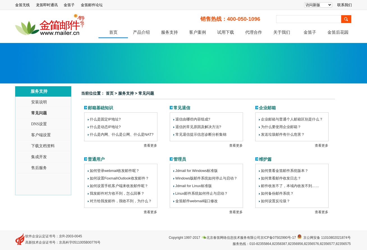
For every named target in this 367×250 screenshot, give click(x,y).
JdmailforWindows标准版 (196, 171)
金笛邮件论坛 (92, 5)
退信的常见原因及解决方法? (198, 127)
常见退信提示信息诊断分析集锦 (200, 134)
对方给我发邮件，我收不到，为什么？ (121, 201)
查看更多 (150, 145)
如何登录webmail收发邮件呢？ (115, 171)
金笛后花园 (337, 32)
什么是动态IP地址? (105, 127)
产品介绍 (141, 32)
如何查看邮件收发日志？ (281, 178)
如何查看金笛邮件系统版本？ (284, 171)
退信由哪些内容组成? (192, 119)
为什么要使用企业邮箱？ (281, 127)
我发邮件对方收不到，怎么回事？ (117, 193)
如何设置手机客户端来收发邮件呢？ (119, 186)
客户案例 (197, 32)
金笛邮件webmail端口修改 (196, 201)
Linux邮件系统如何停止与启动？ (201, 193)
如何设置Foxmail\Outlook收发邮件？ (119, 178)
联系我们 (344, 5)
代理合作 (253, 32)
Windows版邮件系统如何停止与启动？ (206, 178)
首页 (113, 32)
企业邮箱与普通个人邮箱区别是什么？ (292, 119)
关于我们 (281, 32)
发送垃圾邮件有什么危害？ (283, 134)
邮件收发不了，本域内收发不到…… (290, 186)
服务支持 (169, 32)
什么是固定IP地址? (105, 119)
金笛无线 (22, 5)
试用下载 (225, 32)
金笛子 (69, 5)
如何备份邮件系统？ (277, 193)
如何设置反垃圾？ (275, 201)
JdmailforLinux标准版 (193, 186)
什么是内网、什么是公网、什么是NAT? (121, 134)
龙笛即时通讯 (47, 5)
